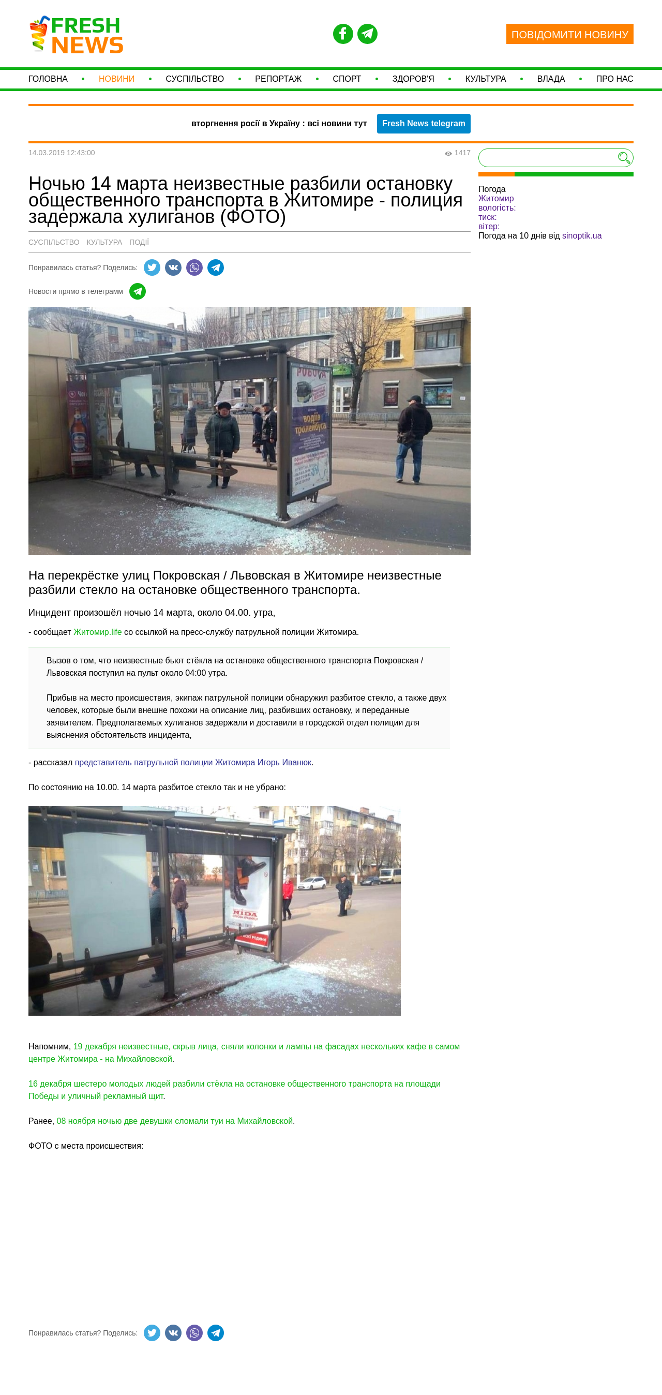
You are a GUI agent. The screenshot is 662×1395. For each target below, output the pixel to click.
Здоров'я (413, 86)
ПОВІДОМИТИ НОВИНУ (569, 34)
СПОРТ (347, 86)
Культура (485, 86)
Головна (48, 86)
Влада (551, 86)
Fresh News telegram (423, 137)
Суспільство (195, 86)
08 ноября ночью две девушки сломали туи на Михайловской (175, 1135)
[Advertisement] (249, 1239)
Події (139, 257)
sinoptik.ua (582, 250)
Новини (116, 86)
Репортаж (278, 86)
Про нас (615, 86)
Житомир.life (97, 646)
